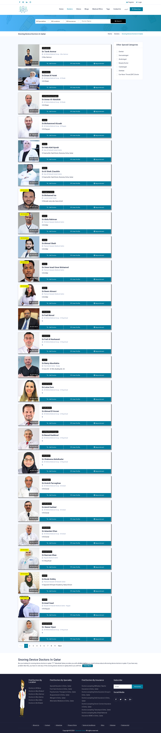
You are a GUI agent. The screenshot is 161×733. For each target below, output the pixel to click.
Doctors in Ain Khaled (36, 703)
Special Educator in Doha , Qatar (60, 686)
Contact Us (117, 9)
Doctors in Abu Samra (36, 697)
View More (87, 666)
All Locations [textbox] (55, 21)
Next (60, 646)
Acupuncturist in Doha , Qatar (59, 695)
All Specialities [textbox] (41, 21)
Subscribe (137, 686)
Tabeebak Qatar (80, 730)
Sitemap (112, 725)
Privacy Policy (72, 725)
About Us (36, 725)
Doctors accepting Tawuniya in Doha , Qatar (96, 710)
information (83, 663)
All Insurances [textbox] (71, 21)
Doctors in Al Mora (35, 688)
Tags (108, 9)
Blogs (87, 9)
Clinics (78, 9)
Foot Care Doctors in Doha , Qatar (61, 689)
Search (118, 21)
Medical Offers (97, 9)
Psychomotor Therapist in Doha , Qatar (63, 692)
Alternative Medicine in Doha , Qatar (62, 701)
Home (61, 9)
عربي (126, 9)
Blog (102, 725)
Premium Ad (125, 725)
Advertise (136, 9)
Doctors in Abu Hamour (36, 694)
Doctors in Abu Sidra (35, 700)
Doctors (70, 9)
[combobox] (42, 21)
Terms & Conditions (89, 725)
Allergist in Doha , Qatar (58, 698)
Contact (47, 725)
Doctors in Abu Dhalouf (36, 691)
